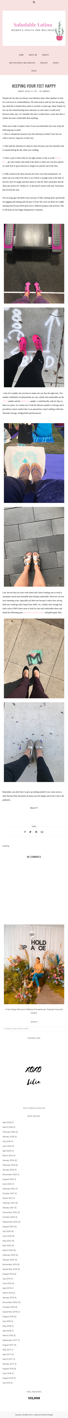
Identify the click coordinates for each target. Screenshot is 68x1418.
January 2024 (8, 1160)
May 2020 (7, 1241)
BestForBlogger (48, 1415)
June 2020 (7, 1236)
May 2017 (7, 1350)
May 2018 (7, 1326)
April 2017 (7, 1354)
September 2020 (10, 1222)
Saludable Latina (27, 1415)
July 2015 (6, 1383)
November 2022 (10, 1174)
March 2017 (8, 1359)
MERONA (25, 401)
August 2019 (8, 1274)
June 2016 (7, 1373)
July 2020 (7, 1231)
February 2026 (9, 1132)
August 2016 (8, 1369)
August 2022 (8, 1179)
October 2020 (9, 1217)
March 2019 (8, 1293)
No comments (44, 91)
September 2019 (10, 1269)
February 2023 (9, 1165)
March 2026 (8, 1127)
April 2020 (7, 1245)
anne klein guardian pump (33, 612)
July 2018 (7, 1321)
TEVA (5, 401)
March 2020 (8, 1250)
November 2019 (10, 1264)
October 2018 (9, 1307)
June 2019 (7, 1283)
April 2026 (7, 1122)
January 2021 (8, 1208)
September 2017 (10, 1340)
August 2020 (8, 1226)
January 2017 (8, 1364)
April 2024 (7, 1151)
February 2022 (9, 1189)
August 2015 (8, 1378)
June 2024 (7, 1146)
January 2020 (8, 1260)
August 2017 (8, 1345)
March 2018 (8, 1335)
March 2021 (8, 1198)
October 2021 (8, 1193)
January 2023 (8, 1170)
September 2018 (10, 1312)
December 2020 (10, 1212)
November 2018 (10, 1302)
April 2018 (7, 1331)
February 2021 (9, 1203)
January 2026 (8, 1137)
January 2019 (8, 1298)
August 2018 (8, 1316)
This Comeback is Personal (34, 1108)
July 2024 (7, 1141)
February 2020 (9, 1255)
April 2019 (7, 1288)
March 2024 (8, 1155)
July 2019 (7, 1279)
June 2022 (7, 1184)
